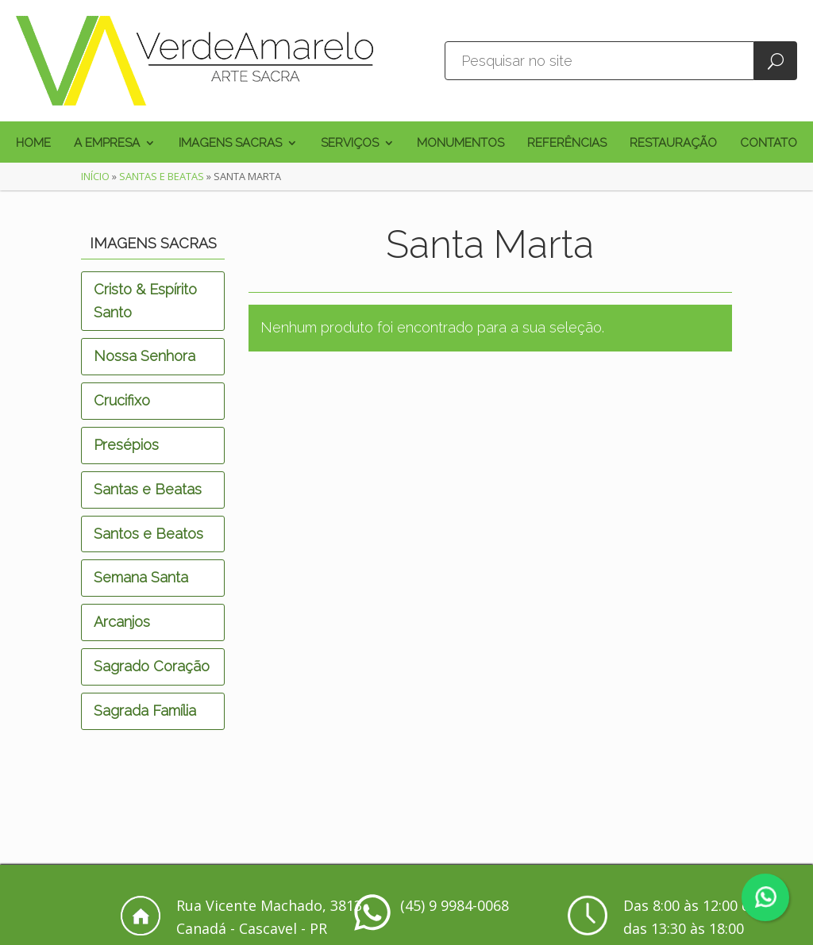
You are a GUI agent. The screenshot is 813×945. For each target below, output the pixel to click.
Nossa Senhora (144, 356)
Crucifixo (122, 400)
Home (33, 143)
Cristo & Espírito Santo (145, 301)
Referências (567, 143)
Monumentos (460, 143)
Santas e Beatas (161, 176)
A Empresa (107, 143)
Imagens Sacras (230, 143)
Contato (768, 143)
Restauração (673, 143)
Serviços (350, 143)
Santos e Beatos (148, 533)
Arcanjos (122, 621)
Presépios (126, 444)
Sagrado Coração (152, 666)
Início (95, 176)
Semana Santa (141, 577)
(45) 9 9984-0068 (454, 905)
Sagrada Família (145, 710)
